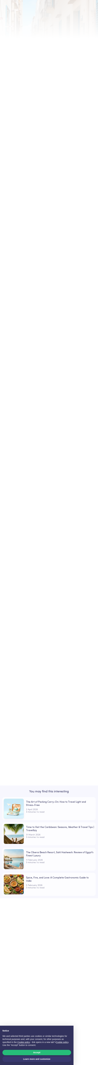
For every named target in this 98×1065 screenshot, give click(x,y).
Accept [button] (36, 1052)
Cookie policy (62, 1042)
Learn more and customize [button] (36, 1059)
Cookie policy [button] (23, 1042)
